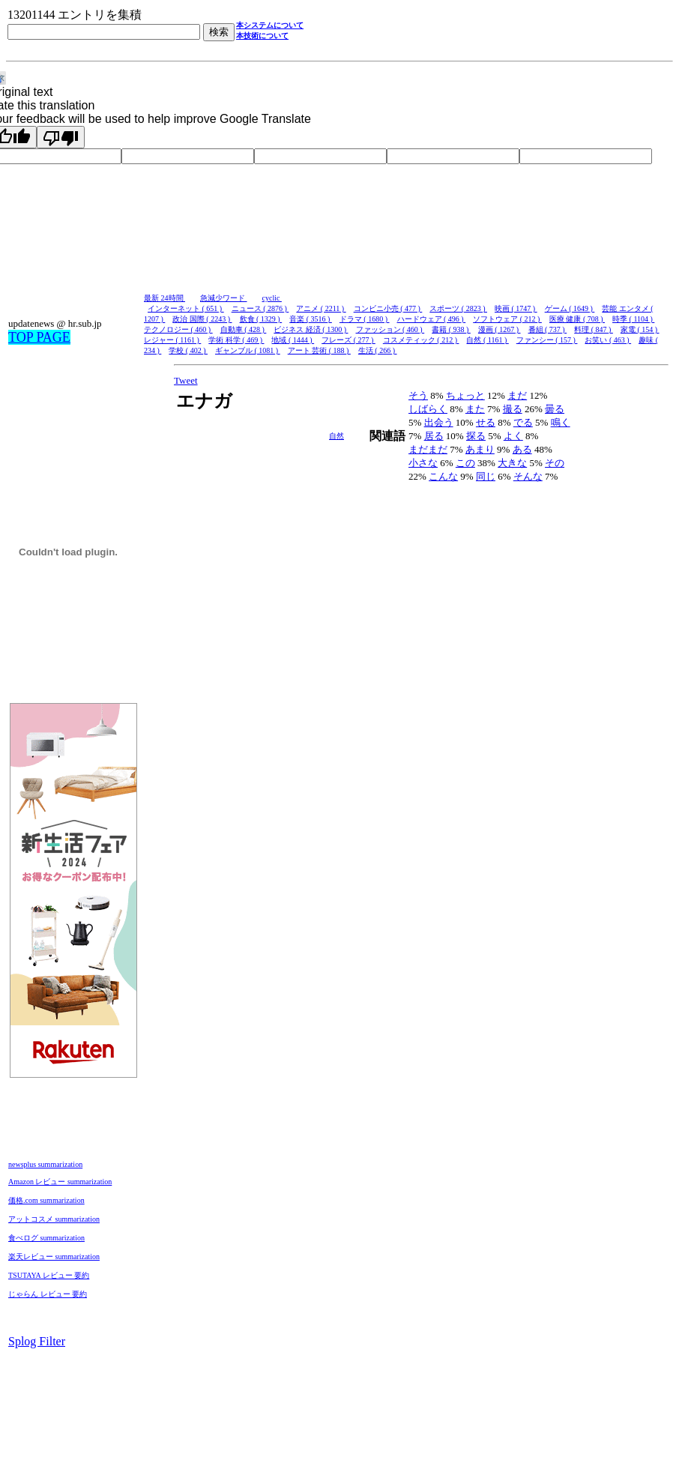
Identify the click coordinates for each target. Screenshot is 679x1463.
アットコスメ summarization (54, 1219)
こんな (443, 476)
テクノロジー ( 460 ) (178, 329)
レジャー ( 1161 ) (172, 340)
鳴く (560, 422)
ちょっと (465, 395)
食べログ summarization (46, 1238)
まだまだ (427, 449)
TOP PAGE (39, 337)
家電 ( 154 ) (640, 329)
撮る (512, 408)
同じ (485, 476)
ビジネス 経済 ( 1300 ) (311, 329)
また (475, 408)
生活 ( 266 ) (377, 350)
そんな (528, 476)
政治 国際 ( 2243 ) (202, 319)
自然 (336, 436)
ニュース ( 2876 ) (260, 308)
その (554, 462)
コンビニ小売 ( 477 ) (388, 308)
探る (476, 435)
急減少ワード (223, 298)
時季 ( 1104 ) (633, 319)
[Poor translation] (61, 137)
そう (418, 395)
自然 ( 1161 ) (487, 340)
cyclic (272, 298)
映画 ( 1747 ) (516, 308)
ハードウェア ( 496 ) (431, 319)
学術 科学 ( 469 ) (236, 340)
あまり (480, 449)
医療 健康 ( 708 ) (577, 319)
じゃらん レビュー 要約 (47, 1294)
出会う (438, 422)
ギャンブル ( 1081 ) (247, 350)
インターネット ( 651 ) (186, 308)
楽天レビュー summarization (54, 1256)
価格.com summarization (46, 1200)
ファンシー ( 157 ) (547, 340)
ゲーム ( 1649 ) (570, 308)
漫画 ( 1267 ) (499, 329)
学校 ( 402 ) (188, 350)
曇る (554, 408)
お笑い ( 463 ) (608, 340)
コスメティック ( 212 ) (421, 340)
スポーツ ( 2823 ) (458, 308)
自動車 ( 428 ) (243, 329)
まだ (517, 395)
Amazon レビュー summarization (60, 1181)
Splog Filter (36, 1341)
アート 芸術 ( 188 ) (319, 350)
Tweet (186, 380)
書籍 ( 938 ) (451, 329)
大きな (512, 462)
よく (513, 435)
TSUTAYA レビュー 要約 (48, 1275)
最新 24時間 (164, 298)
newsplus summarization (45, 1164)
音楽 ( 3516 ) (310, 319)
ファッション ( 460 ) (390, 329)
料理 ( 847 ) (593, 329)
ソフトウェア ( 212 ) (507, 319)
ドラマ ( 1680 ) (365, 319)
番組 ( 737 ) (547, 329)
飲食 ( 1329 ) (261, 319)
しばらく (427, 408)
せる (485, 422)
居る (434, 435)
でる (523, 422)
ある (522, 449)
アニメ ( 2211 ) (320, 308)
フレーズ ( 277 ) (348, 340)
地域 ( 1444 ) (292, 340)
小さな (423, 462)
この (465, 462)
